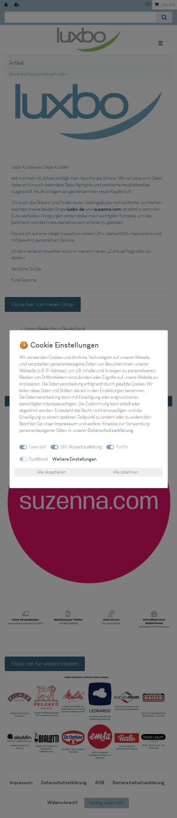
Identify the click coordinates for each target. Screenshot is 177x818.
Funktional (38, 459)
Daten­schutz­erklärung (110, 430)
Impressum (66, 423)
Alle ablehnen (125, 472)
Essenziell (37, 446)
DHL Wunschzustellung (81, 446)
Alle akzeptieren (51, 472)
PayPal (122, 446)
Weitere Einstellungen (74, 459)
